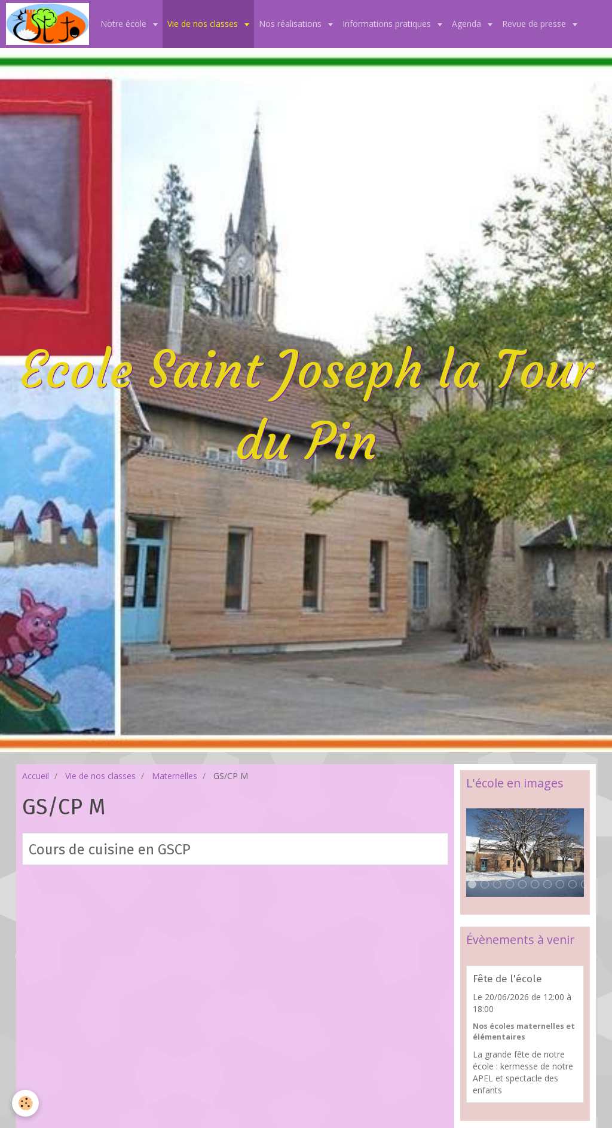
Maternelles (174, 775)
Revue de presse (535, 23)
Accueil (35, 775)
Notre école (124, 23)
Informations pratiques (387, 23)
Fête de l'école (507, 979)
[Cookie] (25, 1103)
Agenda (468, 23)
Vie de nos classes (203, 23)
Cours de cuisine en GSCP (110, 849)
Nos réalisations (291, 23)
